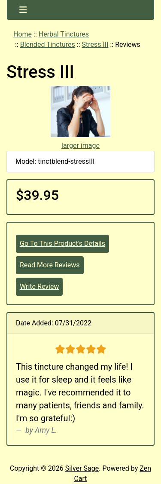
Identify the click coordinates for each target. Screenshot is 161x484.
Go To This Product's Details (62, 243)
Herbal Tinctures (64, 34)
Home (22, 34)
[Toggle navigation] (23, 9)
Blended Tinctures (47, 44)
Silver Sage (82, 468)
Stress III (95, 44)
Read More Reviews (50, 265)
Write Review (39, 286)
